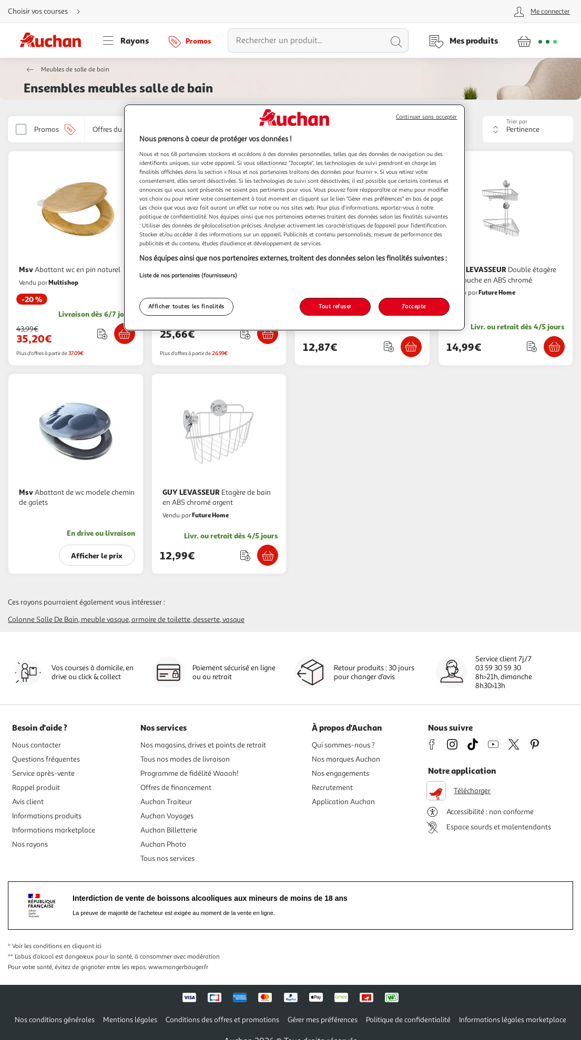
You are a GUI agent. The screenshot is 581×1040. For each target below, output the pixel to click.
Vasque (233, 619)
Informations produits (46, 816)
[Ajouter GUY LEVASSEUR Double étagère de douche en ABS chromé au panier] (554, 346)
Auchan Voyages (166, 816)
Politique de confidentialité (408, 1019)
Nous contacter (36, 745)
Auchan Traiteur (166, 801)
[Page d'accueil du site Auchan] (54, 40)
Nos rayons (30, 844)
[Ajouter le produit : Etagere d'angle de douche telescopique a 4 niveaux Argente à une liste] (245, 334)
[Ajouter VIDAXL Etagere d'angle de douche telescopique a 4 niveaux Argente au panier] (267, 333)
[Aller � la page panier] (537, 40)
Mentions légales (130, 1019)
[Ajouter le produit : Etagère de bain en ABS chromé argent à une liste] (245, 555)
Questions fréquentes (46, 759)
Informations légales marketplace (512, 1019)
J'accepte (414, 306)
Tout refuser (335, 306)
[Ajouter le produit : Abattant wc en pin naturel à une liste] (102, 334)
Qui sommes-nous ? (343, 745)
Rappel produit (36, 787)
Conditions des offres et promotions (222, 1019)
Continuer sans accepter (426, 116)
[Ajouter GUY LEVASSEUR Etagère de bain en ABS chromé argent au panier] (267, 555)
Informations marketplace (53, 830)
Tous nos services (167, 858)
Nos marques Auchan (346, 759)
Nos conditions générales (55, 1019)
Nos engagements (340, 773)
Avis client (28, 801)
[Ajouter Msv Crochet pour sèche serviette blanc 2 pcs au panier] (411, 346)
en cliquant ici (82, 946)
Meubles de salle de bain (75, 70)
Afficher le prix (97, 555)
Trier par (516, 121)
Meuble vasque (105, 619)
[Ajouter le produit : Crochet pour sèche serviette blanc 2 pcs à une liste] (389, 346)
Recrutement (332, 787)
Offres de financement (175, 787)
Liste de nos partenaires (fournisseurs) (188, 275)
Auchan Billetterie (168, 830)
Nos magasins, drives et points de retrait (203, 745)
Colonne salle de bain (43, 619)
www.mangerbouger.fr (178, 967)
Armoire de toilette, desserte (175, 619)
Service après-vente (43, 773)
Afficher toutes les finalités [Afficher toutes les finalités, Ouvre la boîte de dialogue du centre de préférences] (186, 306)
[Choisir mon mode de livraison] (48, 11)
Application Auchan (343, 801)
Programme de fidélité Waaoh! (189, 773)
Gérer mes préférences (323, 1019)
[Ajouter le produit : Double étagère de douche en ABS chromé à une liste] (532, 346)
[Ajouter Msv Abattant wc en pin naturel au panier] (124, 333)
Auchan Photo (163, 844)
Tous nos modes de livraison (185, 759)
